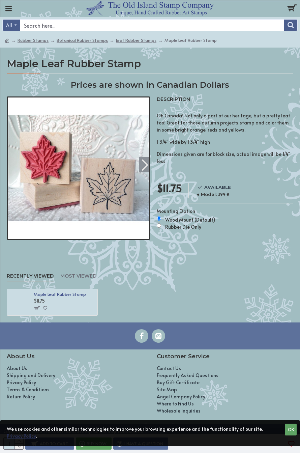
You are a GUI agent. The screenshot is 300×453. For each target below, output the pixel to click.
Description (173, 99)
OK (291, 429)
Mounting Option (176, 211)
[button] (145, 164)
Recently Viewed (30, 276)
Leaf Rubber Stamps (136, 40)
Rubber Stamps (33, 40)
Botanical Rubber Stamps (82, 40)
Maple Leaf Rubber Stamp (60, 294)
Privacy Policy (21, 436)
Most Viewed (78, 276)
